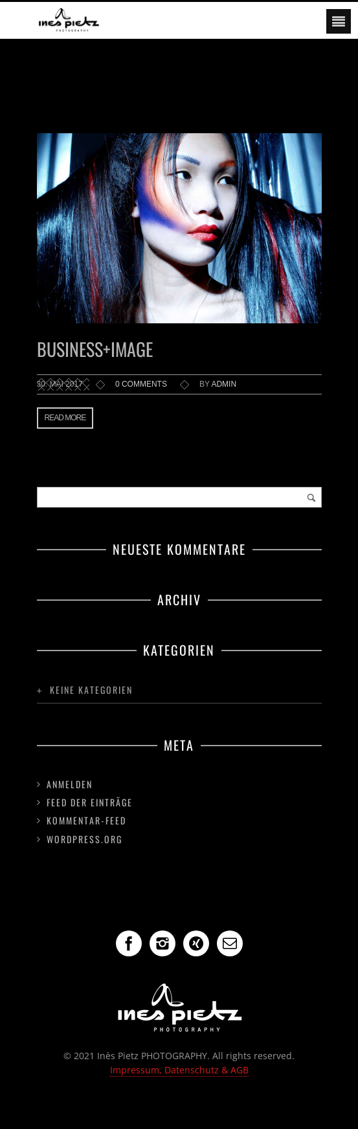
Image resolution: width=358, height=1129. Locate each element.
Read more (65, 417)
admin (223, 384)
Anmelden (70, 784)
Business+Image (95, 349)
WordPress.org (84, 839)
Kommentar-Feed (86, 820)
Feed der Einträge (90, 802)
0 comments (141, 384)
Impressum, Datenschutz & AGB (179, 1070)
